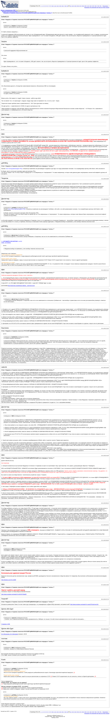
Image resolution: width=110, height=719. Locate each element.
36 (95, 5)
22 (72, 5)
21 (70, 5)
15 (60, 5)
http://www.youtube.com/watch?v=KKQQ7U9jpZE (13, 594)
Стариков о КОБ (5, 624)
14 (59, 5)
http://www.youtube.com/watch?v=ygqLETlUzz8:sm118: (84, 604)
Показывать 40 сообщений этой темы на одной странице (96, 7)
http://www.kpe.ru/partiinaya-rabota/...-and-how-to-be (21, 285)
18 (65, 5)
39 (100, 5)
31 (87, 5)
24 (75, 5)
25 (77, 5)
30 (85, 5)
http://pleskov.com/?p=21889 (8, 579)
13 (57, 5)
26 (78, 5)
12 (55, 5)
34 (92, 5)
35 (93, 5)
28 (82, 5)
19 (67, 5)
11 (54, 5)
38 (98, 5)
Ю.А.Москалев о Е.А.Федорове (9, 634)
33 (90, 5)
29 (83, 5)
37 (97, 5)
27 (80, 5)
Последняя (105, 5)
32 (88, 5)
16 (62, 5)
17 (63, 5)
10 (52, 5)
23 (73, 5)
